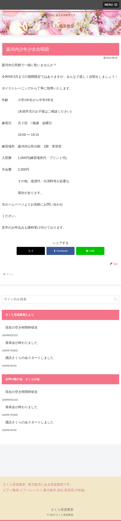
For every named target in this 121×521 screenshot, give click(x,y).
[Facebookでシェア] (60, 251)
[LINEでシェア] (90, 251)
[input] (60, 299)
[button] (115, 299)
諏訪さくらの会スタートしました (29, 358)
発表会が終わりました (21, 343)
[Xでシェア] (31, 251)
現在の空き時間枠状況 (21, 327)
